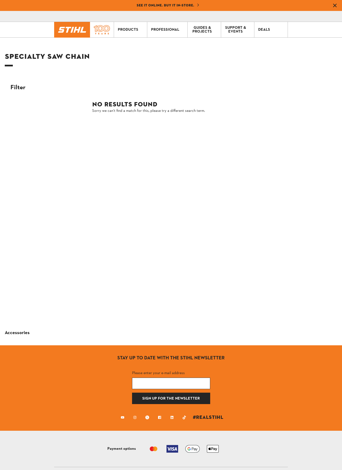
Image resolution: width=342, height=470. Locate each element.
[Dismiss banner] (334, 5)
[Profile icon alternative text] (264, 16)
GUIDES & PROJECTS (205, 29)
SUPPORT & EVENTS (238, 29)
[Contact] (237, 16)
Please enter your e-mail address (158, 373)
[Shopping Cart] (251, 16)
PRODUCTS (131, 29)
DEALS (271, 29)
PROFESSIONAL (168, 29)
